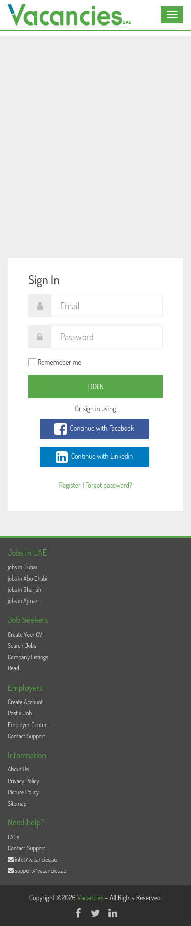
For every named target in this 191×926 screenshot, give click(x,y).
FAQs (13, 837)
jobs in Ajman (23, 601)
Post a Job (20, 713)
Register (69, 485)
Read (13, 668)
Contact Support (26, 736)
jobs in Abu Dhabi (27, 578)
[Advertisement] (95, 131)
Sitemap (17, 803)
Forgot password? (108, 485)
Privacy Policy (23, 781)
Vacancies (91, 897)
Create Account (25, 702)
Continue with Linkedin (94, 457)
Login (95, 386)
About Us (18, 769)
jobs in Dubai (22, 567)
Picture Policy (23, 792)
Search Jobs (22, 645)
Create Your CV (25, 634)
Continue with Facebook (94, 429)
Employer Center (27, 725)
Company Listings (28, 657)
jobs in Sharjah (24, 589)
